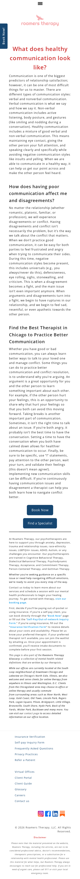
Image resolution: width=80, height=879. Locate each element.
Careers (20, 795)
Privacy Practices (26, 754)
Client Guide (23, 783)
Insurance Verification (30, 736)
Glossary (20, 789)
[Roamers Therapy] (40, 20)
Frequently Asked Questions (34, 748)
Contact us (22, 801)
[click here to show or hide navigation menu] (40, 4)
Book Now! (4, 36)
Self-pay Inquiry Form (30, 742)
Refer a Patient (25, 760)
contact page (31, 713)
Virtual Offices (25, 771)
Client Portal (23, 777)
